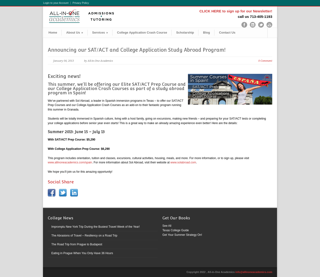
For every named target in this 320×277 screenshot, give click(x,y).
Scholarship (185, 32)
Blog (206, 32)
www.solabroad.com (183, 162)
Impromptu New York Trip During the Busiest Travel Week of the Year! (95, 226)
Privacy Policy (81, 3)
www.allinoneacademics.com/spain (70, 162)
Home (52, 32)
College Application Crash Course (142, 32)
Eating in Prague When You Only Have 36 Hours (82, 253)
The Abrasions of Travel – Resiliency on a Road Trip (84, 235)
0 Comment (265, 60)
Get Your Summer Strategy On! (182, 235)
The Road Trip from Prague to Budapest (76, 244)
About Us (74, 32)
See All (166, 225)
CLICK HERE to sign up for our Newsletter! (235, 11)
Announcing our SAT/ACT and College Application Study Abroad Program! (136, 50)
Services (100, 32)
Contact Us (227, 32)
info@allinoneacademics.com (253, 272)
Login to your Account (56, 3)
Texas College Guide (175, 230)
